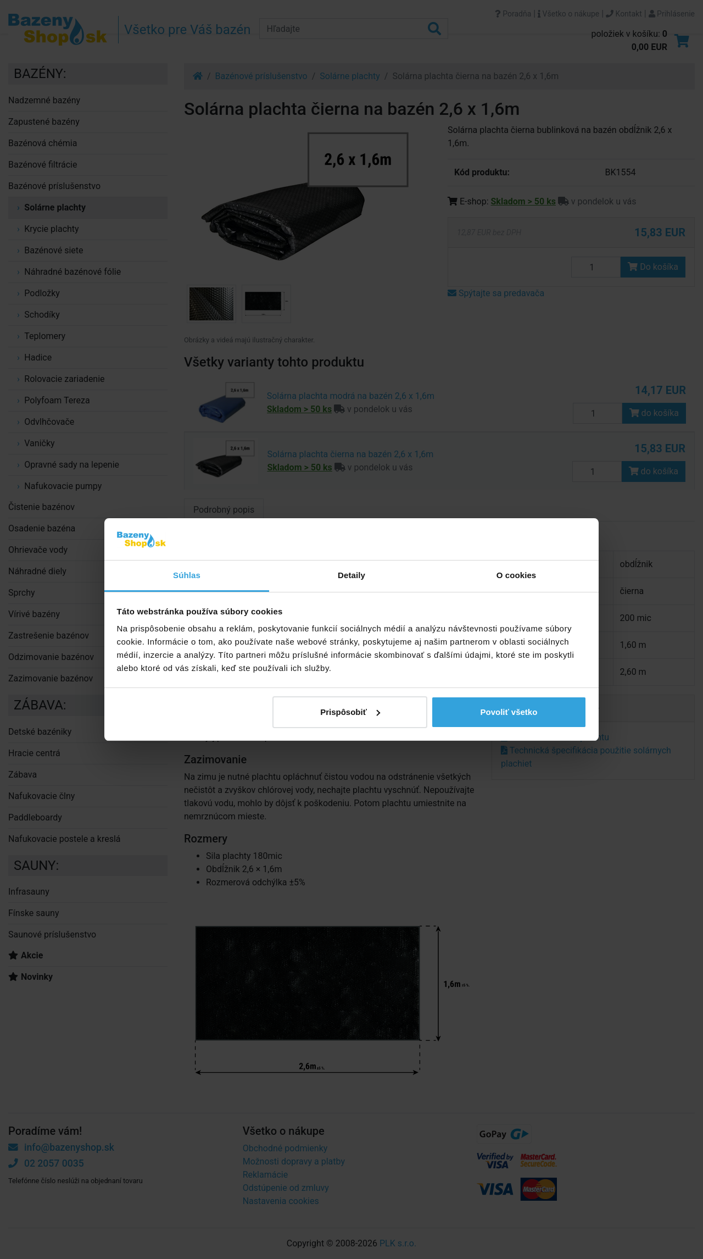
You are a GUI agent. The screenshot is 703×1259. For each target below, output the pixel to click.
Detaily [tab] (351, 575)
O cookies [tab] (516, 575)
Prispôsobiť (350, 712)
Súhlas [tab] (186, 575)
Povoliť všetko (508, 712)
